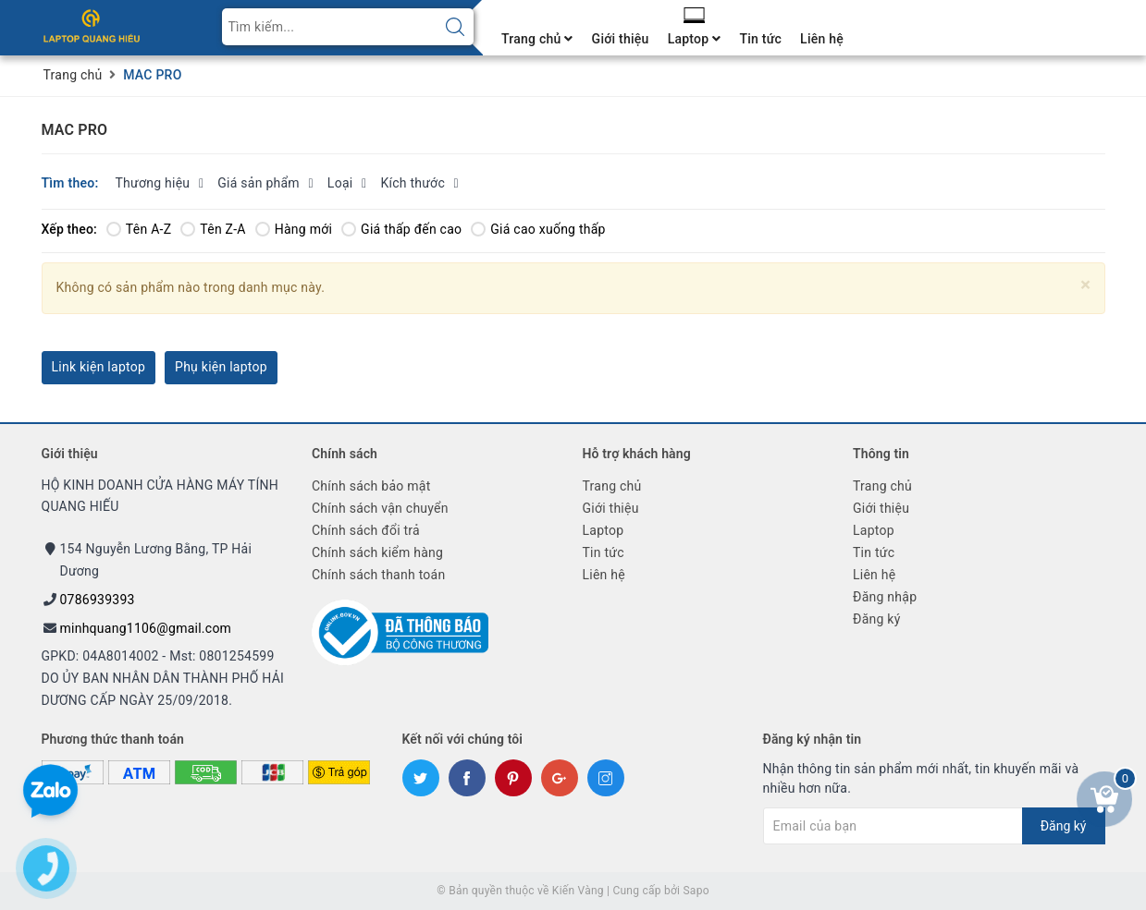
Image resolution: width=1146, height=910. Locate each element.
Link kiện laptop (99, 366)
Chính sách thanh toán (378, 574)
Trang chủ (537, 38)
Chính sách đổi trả (366, 530)
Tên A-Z (138, 229)
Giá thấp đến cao (401, 229)
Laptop (694, 38)
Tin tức (760, 38)
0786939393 (97, 599)
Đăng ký (877, 619)
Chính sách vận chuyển (380, 508)
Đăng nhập (885, 596)
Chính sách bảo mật (371, 486)
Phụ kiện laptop (221, 366)
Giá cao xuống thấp (538, 229)
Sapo (696, 890)
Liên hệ (822, 38)
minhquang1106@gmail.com (146, 628)
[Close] (1085, 285)
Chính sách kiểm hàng (377, 552)
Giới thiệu (620, 38)
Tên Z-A (212, 229)
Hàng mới (293, 229)
